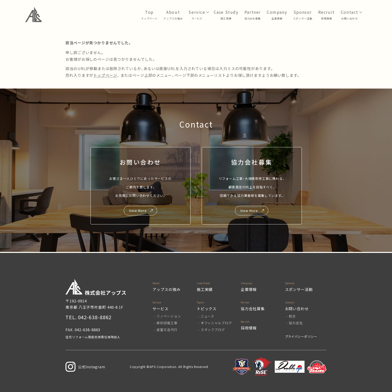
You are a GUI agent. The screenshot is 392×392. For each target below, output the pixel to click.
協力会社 (296, 322)
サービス (197, 18)
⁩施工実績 (226, 18)
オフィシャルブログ (216, 322)
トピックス (207, 308)
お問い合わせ (349, 18)
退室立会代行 (166, 329)
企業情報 (277, 18)
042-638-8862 (95, 317)
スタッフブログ (213, 329)
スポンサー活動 (302, 18)
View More (137, 210)
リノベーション (168, 316)
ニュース (207, 316)
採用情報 (326, 18)
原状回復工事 (166, 322)
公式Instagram (85, 367)
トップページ (149, 18)
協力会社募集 (252, 18)
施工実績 (205, 289)
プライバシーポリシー (301, 336)
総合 (292, 316)
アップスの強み (173, 18)
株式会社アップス (96, 287)
